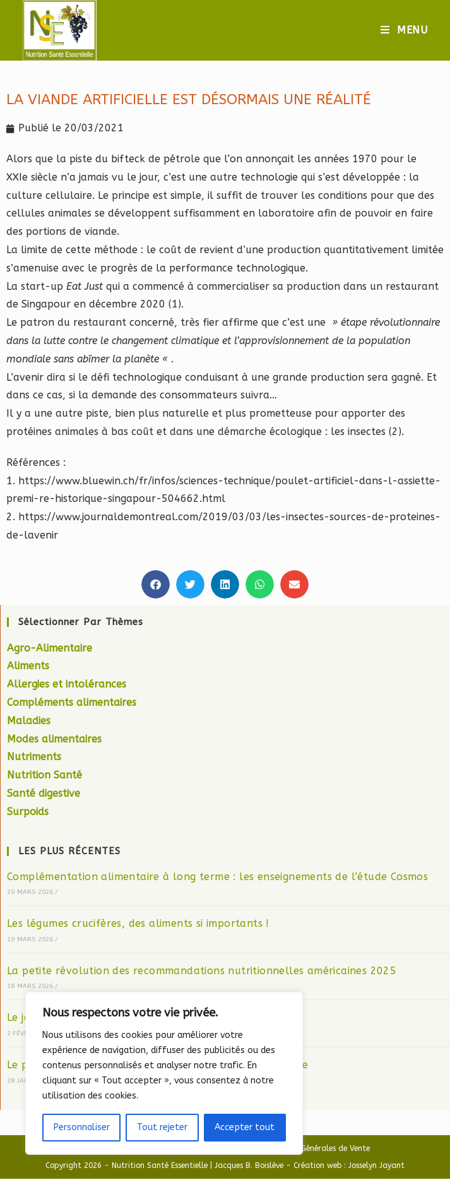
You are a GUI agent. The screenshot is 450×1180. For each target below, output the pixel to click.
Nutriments (34, 759)
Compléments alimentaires (71, 704)
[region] (164, 1073)
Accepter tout (245, 1127)
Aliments (28, 668)
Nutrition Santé (44, 777)
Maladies (28, 722)
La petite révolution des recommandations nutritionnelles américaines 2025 (201, 972)
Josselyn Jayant (376, 1166)
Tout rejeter (162, 1127)
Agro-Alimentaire (49, 649)
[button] (155, 585)
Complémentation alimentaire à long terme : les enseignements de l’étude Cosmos (217, 878)
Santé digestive (43, 795)
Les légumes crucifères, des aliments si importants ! (138, 925)
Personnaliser (82, 1127)
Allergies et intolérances (66, 686)
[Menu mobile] (404, 31)
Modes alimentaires (54, 740)
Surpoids (28, 813)
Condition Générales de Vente (316, 1149)
